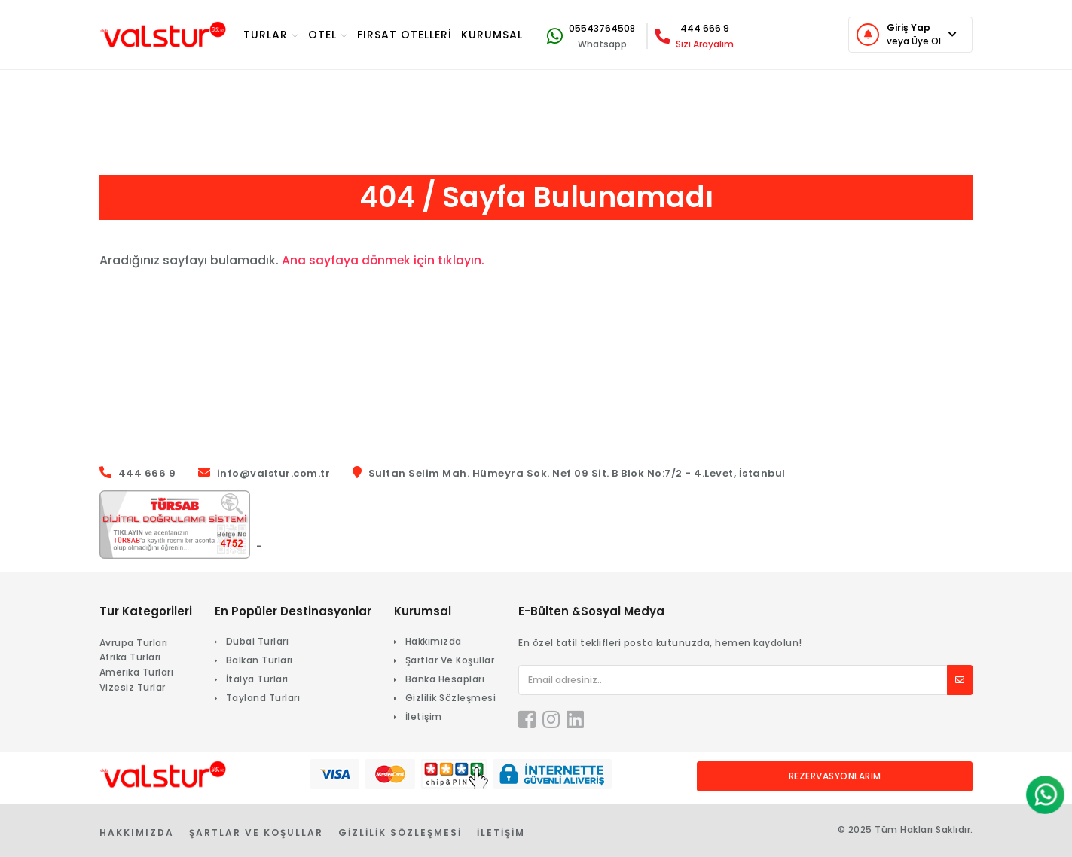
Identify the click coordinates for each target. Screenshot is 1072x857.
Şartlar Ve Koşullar (450, 660)
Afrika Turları (130, 657)
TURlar (271, 34)
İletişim (423, 716)
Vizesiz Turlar (132, 687)
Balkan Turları (259, 660)
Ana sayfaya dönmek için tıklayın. (384, 260)
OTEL (328, 34)
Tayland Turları (263, 697)
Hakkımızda (433, 641)
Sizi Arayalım (705, 44)
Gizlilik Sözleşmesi (450, 697)
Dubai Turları (257, 641)
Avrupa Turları (133, 642)
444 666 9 (704, 28)
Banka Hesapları (445, 678)
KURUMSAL (492, 34)
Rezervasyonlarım (835, 776)
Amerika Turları (136, 672)
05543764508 (602, 28)
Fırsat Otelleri (404, 34)
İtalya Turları (257, 678)
